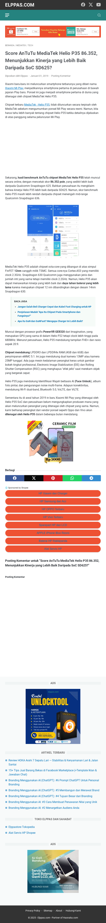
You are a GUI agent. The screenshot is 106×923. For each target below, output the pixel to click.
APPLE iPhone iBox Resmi (53, 533)
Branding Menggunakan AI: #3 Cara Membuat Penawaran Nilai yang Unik (53, 802)
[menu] (9, 15)
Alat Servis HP (53, 548)
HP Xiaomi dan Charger (53, 493)
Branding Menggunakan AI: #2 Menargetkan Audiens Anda (44, 807)
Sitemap (48, 910)
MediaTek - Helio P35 (37, 104)
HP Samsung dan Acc (53, 501)
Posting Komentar (61, 75)
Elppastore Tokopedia (22, 827)
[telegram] (91, 478)
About (59, 910)
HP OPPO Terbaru (53, 509)
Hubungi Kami (73, 910)
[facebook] (83, 5)
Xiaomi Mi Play (14, 88)
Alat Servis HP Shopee (22, 832)
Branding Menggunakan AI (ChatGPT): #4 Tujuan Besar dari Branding (50, 796)
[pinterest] (53, 478)
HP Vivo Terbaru (53, 517)
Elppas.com (19, 5)
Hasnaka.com (70, 917)
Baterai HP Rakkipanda (53, 540)
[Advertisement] (53, 147)
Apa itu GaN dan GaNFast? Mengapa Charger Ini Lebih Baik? (50, 321)
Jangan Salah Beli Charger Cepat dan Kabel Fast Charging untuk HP (54, 306)
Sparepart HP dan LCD (53, 525)
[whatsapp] (72, 478)
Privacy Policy (32, 910)
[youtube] (98, 5)
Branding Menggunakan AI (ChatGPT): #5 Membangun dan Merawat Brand (54, 790)
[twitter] (90, 5)
